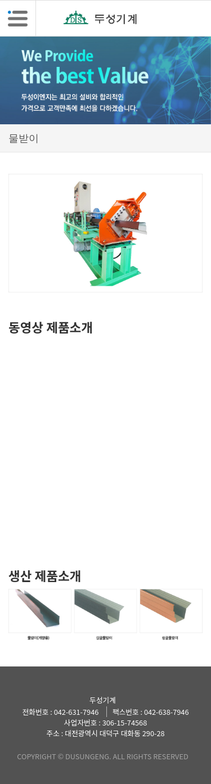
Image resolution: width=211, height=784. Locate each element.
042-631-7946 (76, 711)
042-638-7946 (166, 711)
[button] (18, 18)
